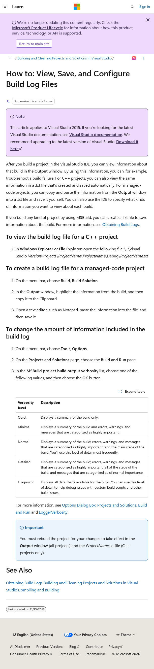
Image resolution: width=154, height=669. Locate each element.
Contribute (94, 646)
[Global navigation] (5, 6)
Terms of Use (69, 653)
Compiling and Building (38, 589)
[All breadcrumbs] (10, 58)
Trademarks (94, 653)
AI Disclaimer (20, 646)
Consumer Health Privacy (29, 653)
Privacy (114, 646)
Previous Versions (49, 646)
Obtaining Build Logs (120, 224)
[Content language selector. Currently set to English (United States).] (33, 635)
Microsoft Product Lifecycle (37, 27)
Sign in (144, 6)
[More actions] (143, 58)
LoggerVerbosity (53, 512)
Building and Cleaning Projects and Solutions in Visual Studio (65, 58)
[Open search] (132, 6)
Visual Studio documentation (95, 134)
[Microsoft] (77, 7)
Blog (72, 646)
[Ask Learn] (134, 58)
